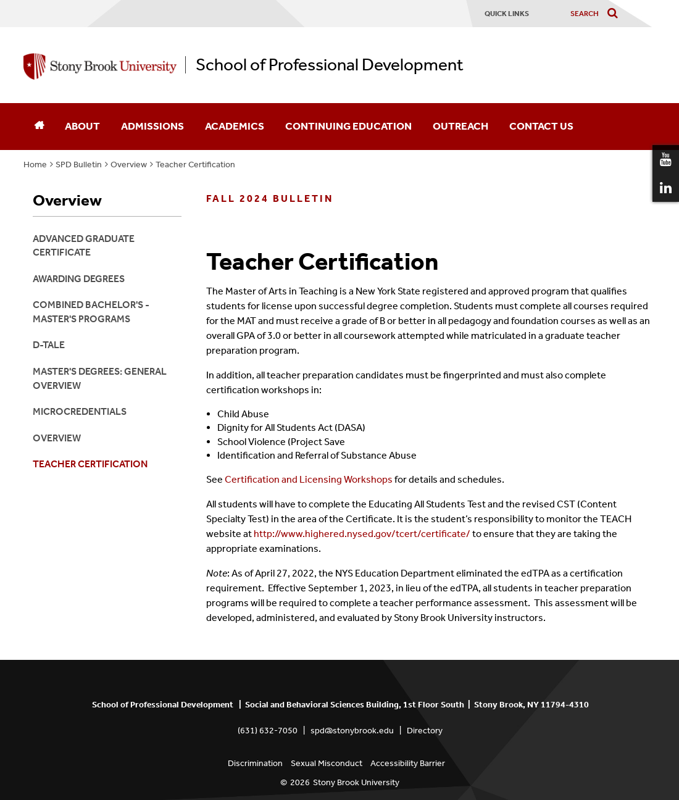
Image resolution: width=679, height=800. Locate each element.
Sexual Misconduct (326, 763)
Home (35, 164)
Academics (234, 126)
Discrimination (255, 763)
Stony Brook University (356, 782)
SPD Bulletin (79, 164)
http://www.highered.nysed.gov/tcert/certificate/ (362, 534)
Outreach (460, 126)
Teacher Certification (195, 164)
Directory (425, 730)
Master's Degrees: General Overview (100, 378)
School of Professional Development (330, 64)
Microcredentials (80, 411)
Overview (128, 164)
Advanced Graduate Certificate (84, 245)
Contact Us (541, 126)
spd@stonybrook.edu (352, 730)
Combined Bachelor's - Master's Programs (91, 311)
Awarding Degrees (79, 279)
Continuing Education (348, 126)
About (82, 126)
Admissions (152, 126)
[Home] (38, 126)
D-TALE (49, 345)
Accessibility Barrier (407, 763)
